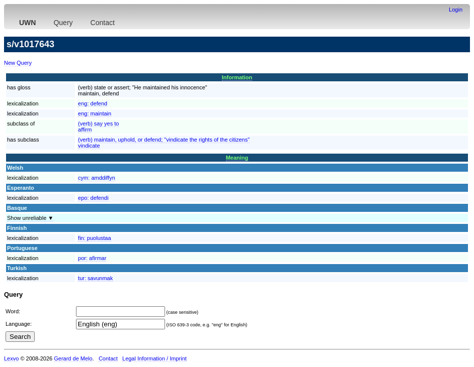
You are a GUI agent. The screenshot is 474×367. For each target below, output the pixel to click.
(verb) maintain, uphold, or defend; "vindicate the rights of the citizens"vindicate (164, 143)
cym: (96, 178)
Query (62, 23)
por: (92, 258)
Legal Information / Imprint (154, 358)
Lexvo (11, 358)
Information (237, 77)
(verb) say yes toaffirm (98, 126)
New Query (18, 63)
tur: (95, 278)
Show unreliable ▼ (30, 218)
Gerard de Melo (73, 358)
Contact (103, 23)
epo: (93, 198)
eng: (92, 103)
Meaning (237, 158)
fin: (94, 238)
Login (455, 10)
